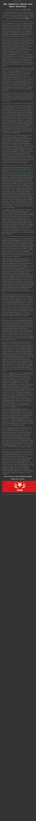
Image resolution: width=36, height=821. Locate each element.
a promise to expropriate (17, 57)
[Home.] (15, 1)
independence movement (8, 367)
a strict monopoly (23, 312)
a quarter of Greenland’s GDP (23, 401)
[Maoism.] (20, 1)
